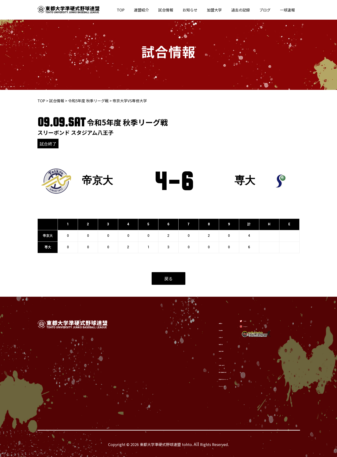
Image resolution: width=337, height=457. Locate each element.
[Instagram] (253, 331)
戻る (168, 278)
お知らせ (198, 10)
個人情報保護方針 (206, 371)
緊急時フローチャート (209, 379)
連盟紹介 (153, 10)
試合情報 (175, 10)
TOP (135, 10)
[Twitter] (251, 319)
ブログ (267, 10)
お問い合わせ (202, 364)
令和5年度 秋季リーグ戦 (88, 100)
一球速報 (288, 10)
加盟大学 (220, 10)
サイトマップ (202, 386)
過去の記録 (245, 10)
